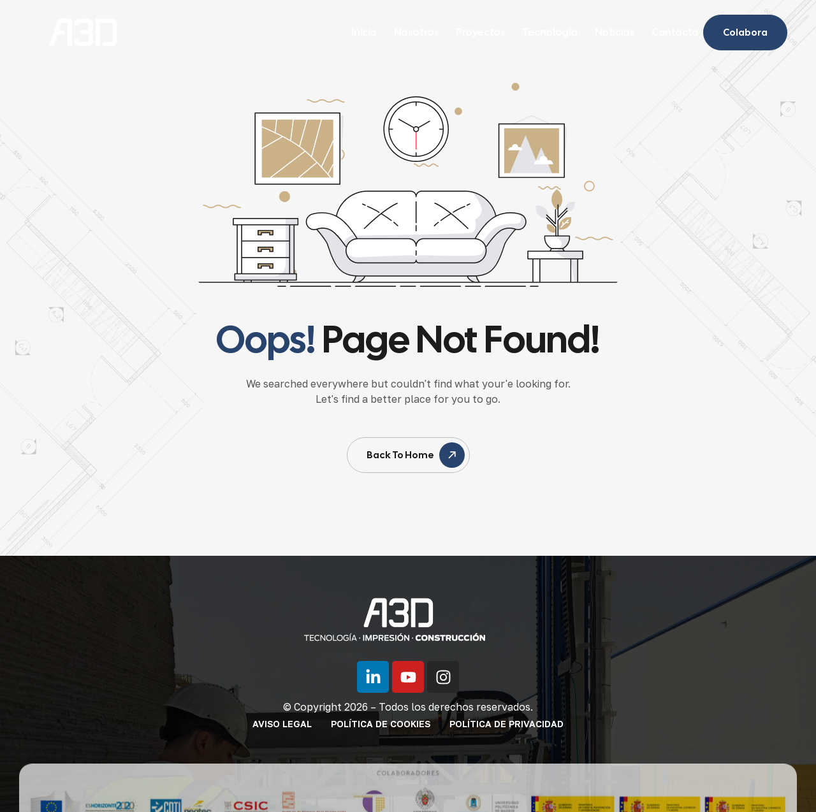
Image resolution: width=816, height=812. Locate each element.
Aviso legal (282, 723)
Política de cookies (380, 723)
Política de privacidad (506, 723)
